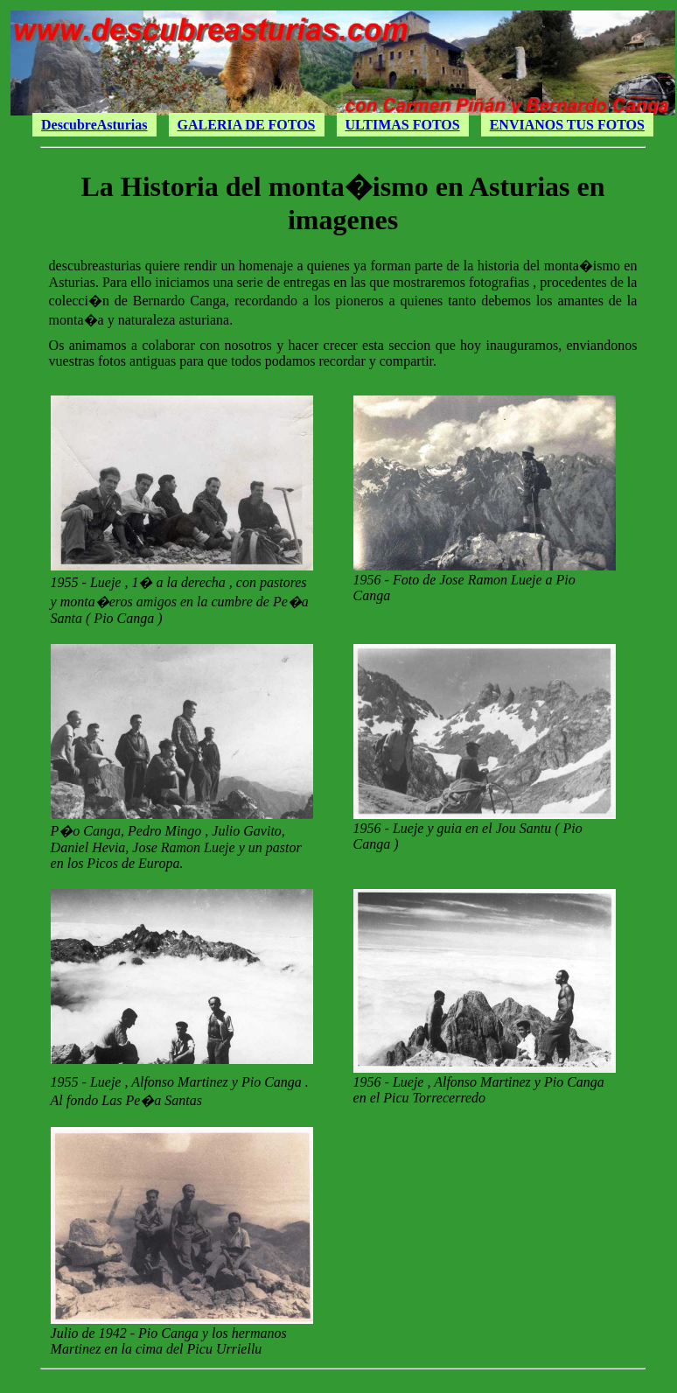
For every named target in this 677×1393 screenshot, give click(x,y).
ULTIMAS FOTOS (402, 124)
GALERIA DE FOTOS (247, 124)
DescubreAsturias (94, 124)
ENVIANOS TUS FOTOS (567, 124)
